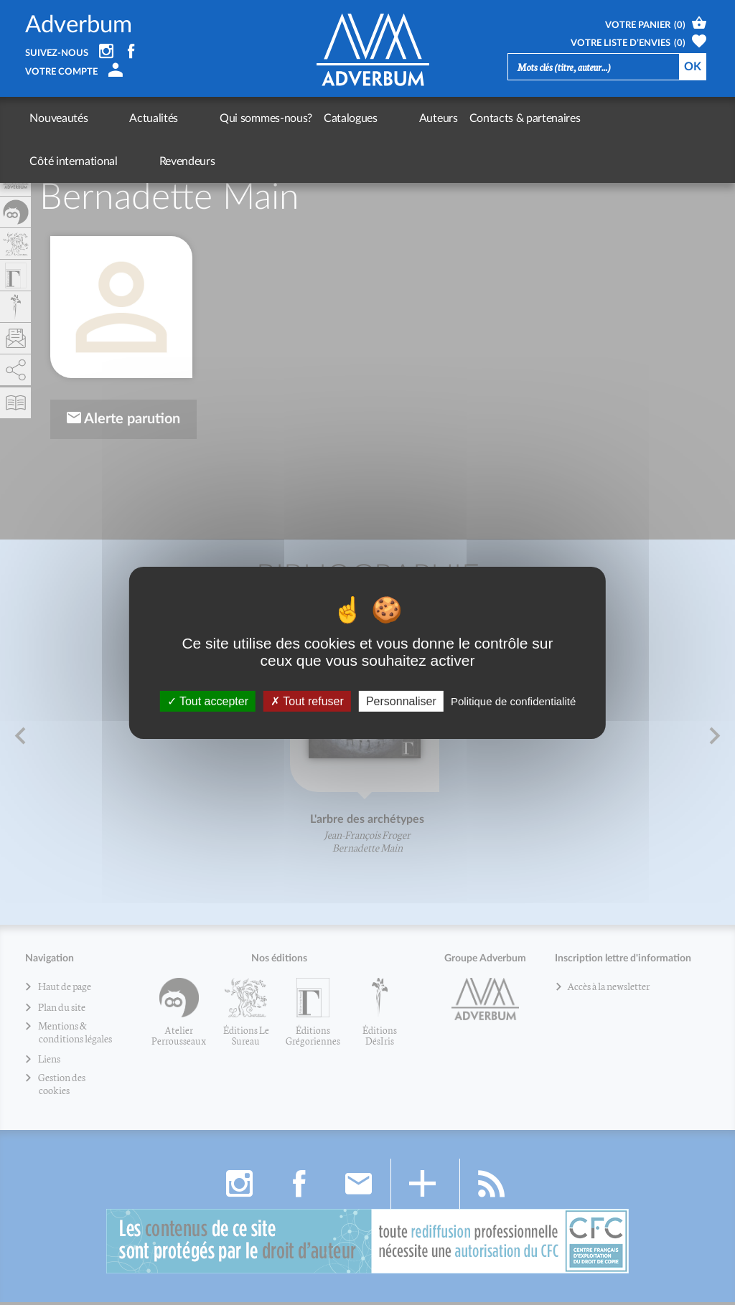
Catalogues (290, 118)
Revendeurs (629, 118)
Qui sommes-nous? (205, 118)
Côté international (545, 118)
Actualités (123, 118)
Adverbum (78, 25)
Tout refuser (307, 700)
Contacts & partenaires (434, 118)
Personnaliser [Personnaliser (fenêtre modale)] (401, 700)
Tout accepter (207, 700)
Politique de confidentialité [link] (513, 700)
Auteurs (348, 118)
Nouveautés (58, 118)
